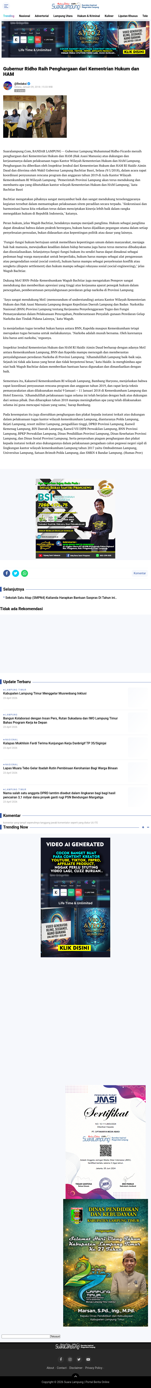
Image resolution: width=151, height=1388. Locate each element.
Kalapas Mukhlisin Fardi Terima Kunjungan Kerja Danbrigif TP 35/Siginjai (54, 743)
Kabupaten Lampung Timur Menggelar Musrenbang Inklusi (44, 693)
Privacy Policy (93, 1367)
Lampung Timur (15, 690)
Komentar (140, 573)
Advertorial (42, 16)
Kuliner (109, 16)
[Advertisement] (75, 645)
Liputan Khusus (127, 16)
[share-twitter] (15, 573)
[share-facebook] (6, 573)
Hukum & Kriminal (88, 16)
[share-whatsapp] (24, 573)
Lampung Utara (63, 16)
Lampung (11, 715)
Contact (62, 1367)
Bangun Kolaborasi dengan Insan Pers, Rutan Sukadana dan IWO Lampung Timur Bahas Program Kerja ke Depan (60, 720)
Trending (8, 16)
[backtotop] (75, 1377)
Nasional (24, 16)
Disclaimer (75, 1367)
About (50, 1367)
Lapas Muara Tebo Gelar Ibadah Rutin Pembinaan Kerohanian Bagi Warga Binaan (60, 768)
